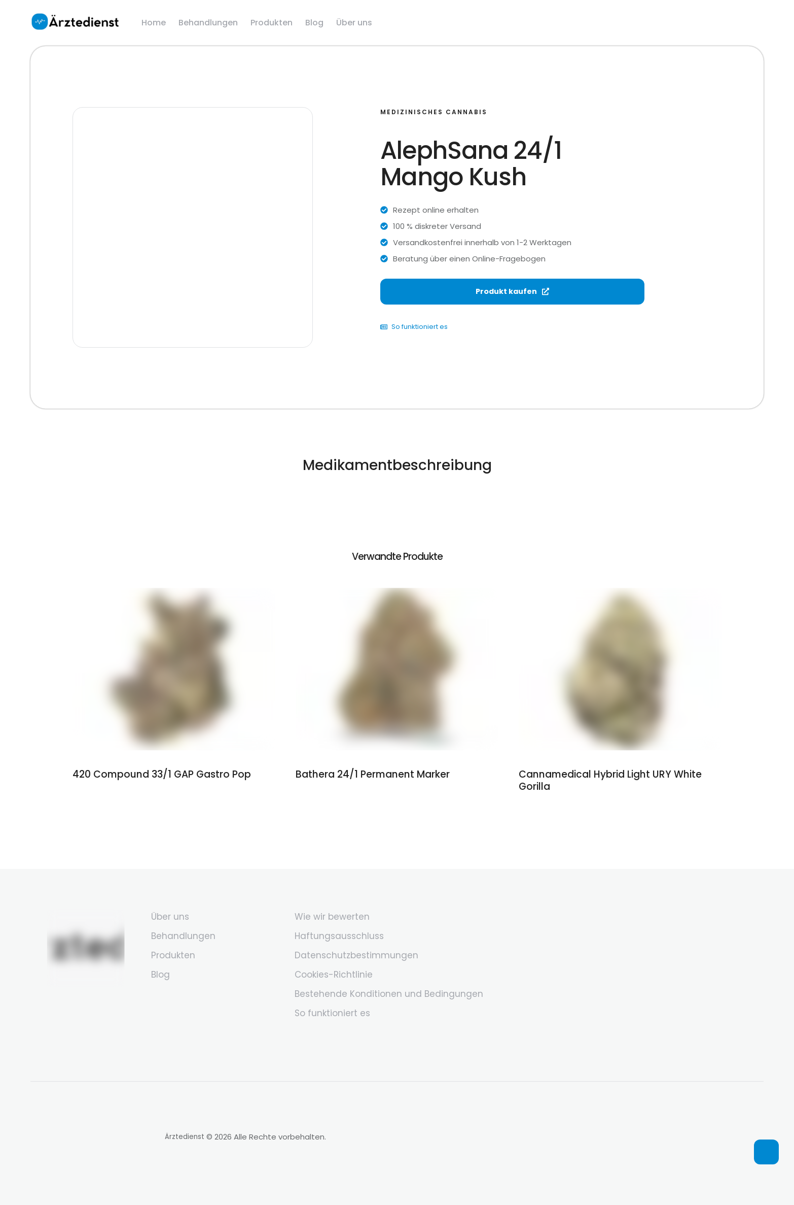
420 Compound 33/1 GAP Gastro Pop (153, 773)
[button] (766, 1152)
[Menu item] (153, 22)
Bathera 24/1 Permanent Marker (365, 773)
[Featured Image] (174, 669)
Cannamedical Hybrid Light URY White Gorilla (616, 773)
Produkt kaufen (512, 300)
